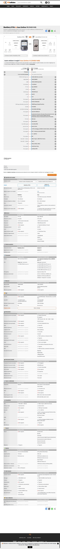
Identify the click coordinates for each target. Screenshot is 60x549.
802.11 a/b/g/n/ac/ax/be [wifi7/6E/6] (44, 132)
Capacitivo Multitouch (44, 112)
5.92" (44, 97)
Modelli (15, 45)
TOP (30, 536)
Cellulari (18, 6)
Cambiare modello (7, 182)
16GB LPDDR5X (44, 79)
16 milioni (44, 89)
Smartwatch (44, 6)
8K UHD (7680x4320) (44, 102)
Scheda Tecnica (16, 40)
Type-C (44, 142)
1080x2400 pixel (44, 92)
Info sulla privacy (37, 538)
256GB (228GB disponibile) (44, 82)
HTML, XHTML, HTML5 (44, 145)
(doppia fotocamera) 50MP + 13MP (44, 99)
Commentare (32, 64)
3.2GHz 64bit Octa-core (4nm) (44, 77)
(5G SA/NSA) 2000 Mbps (44, 109)
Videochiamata (44, 121)
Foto (16, 47)
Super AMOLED (44, 87)
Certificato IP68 (44, 150)
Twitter (49, 31)
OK (30, 547)
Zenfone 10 (47, 186)
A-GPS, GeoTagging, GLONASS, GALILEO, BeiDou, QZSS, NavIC (44, 129)
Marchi (32, 6)
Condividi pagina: (55, 31)
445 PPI (44, 94)
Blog (13, 6)
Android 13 (39, 249)
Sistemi (37, 6)
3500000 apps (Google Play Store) (44, 104)
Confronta (25, 6)
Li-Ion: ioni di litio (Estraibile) (16, 74)
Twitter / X (46, 2)
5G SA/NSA (44, 107)
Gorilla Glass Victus (44, 147)
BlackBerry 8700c (27, 186)
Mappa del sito (22, 538)
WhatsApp (52, 31)
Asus (38, 195)
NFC (44, 137)
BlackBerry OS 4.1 (21, 249)
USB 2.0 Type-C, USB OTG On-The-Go (44, 140)
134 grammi (16, 72)
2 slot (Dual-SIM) (44, 124)
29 (33, 37)
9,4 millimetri (44, 84)
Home (8, 6)
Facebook (49, 2)
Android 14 (39, 251)
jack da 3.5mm (44, 126)
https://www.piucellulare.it (9, 2)
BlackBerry (20, 195)
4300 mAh (44, 119)
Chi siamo (29, 538)
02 (26, 37)
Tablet (51, 6)
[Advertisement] (30, 17)
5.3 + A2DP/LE (44, 135)
